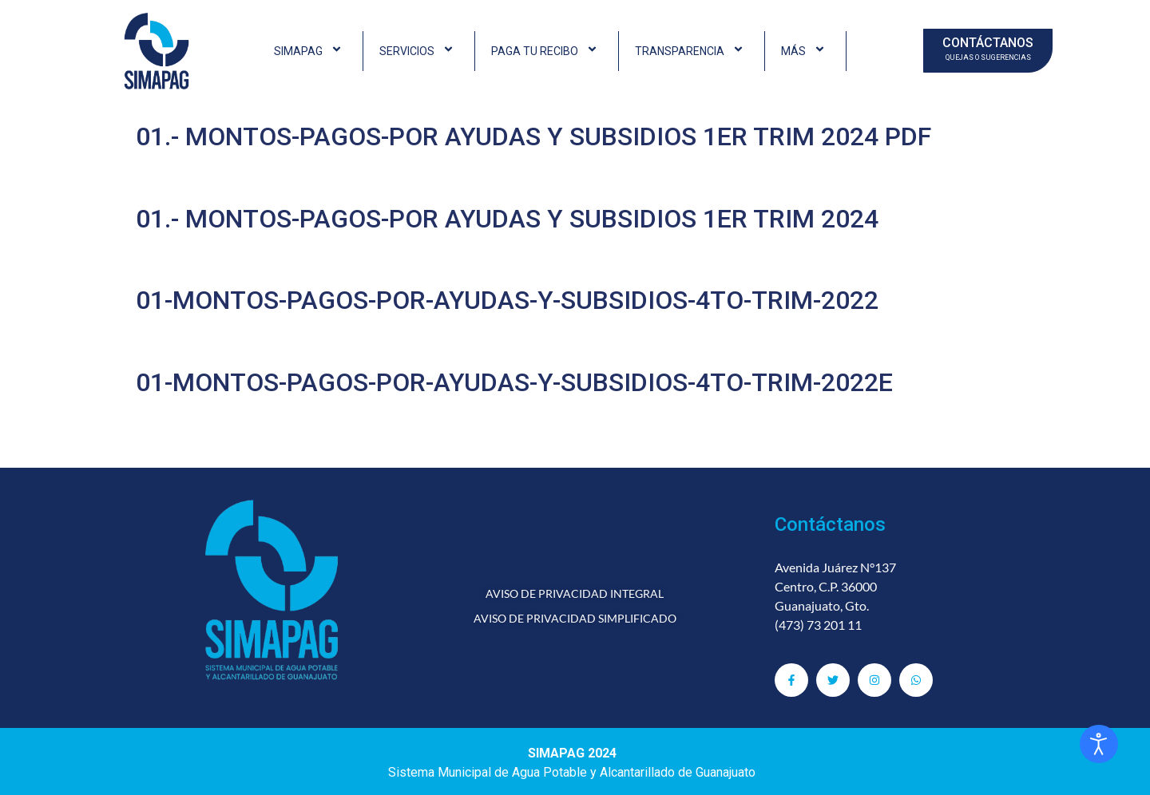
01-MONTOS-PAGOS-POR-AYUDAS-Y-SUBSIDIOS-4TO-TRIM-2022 (507, 300)
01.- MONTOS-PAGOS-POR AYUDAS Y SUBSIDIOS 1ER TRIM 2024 (507, 219)
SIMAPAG (310, 51)
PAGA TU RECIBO (546, 51)
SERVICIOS (418, 51)
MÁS (805, 51)
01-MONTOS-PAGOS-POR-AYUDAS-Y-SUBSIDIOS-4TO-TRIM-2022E (514, 382)
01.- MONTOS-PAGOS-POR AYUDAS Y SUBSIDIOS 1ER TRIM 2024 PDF (533, 136)
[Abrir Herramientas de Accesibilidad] (1099, 744)
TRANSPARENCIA (691, 51)
